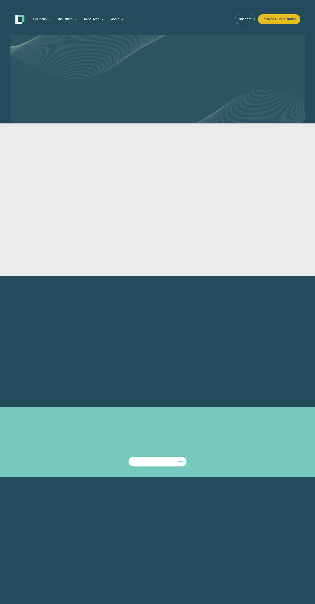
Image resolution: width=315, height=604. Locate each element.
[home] (20, 19)
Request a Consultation (279, 19)
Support (245, 19)
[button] (42, 19)
